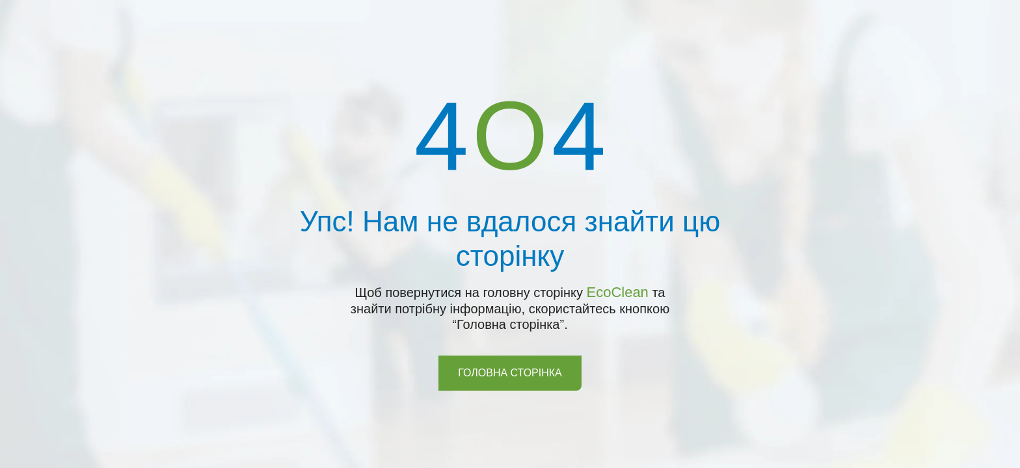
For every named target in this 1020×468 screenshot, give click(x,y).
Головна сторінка (510, 372)
